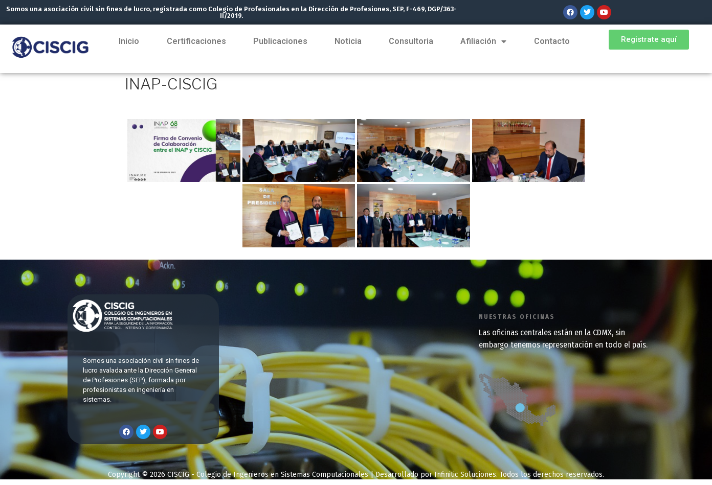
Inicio (129, 41)
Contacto (551, 41)
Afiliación (483, 41)
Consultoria (411, 41)
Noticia (348, 41)
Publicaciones (280, 41)
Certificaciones (196, 41)
